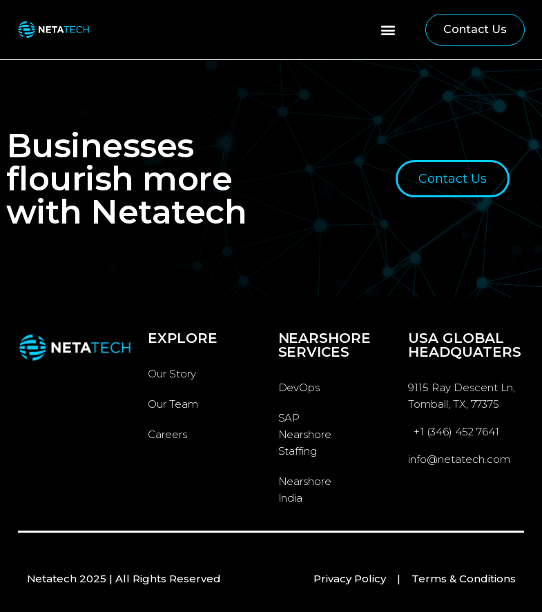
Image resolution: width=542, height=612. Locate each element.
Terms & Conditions (464, 578)
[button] (388, 30)
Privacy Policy (349, 578)
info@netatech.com (459, 459)
